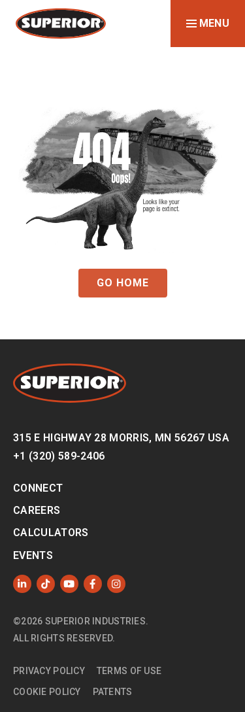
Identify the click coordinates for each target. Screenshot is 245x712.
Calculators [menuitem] (51, 532)
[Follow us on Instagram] (116, 584)
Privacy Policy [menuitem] (49, 670)
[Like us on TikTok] (46, 584)
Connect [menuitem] (38, 488)
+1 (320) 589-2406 (59, 456)
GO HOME (123, 283)
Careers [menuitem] (36, 510)
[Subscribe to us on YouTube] (69, 584)
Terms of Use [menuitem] (129, 670)
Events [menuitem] (33, 555)
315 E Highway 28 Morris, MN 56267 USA (121, 438)
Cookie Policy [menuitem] (47, 691)
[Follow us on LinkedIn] (22, 584)
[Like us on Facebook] (93, 584)
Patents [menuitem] (113, 691)
